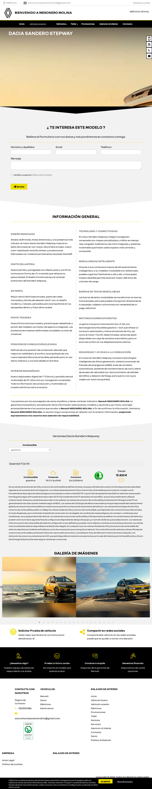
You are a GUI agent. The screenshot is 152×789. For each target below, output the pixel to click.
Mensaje (16, 158)
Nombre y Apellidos (22, 147)
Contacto (127, 24)
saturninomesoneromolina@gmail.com (37, 718)
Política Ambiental (101, 740)
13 (91, 622)
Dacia (43, 700)
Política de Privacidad (42, 175)
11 (82, 622)
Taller (73, 24)
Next (149, 587)
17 (108, 622)
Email (59, 147)
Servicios (96, 724)
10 (78, 622)
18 (112, 622)
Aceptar (105, 781)
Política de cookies (12, 764)
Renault (44, 696)
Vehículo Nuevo (99, 700)
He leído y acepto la (33, 175)
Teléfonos (10, 2)
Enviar (19, 186)
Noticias (95, 720)
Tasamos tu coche (141, 3)
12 (86, 622)
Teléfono (106, 147)
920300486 (25, 708)
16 (104, 622)
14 (95, 622)
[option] (39, 587)
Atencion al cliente (108, 24)
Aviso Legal (8, 760)
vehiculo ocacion (38, 24)
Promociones (87, 24)
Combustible (30, 444)
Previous (1, 587)
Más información (125, 781)
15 (99, 622)
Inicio (22, 24)
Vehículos (61, 24)
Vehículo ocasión (100, 704)
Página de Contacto (20, 702)
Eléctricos (45, 704)
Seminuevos (47, 708)
